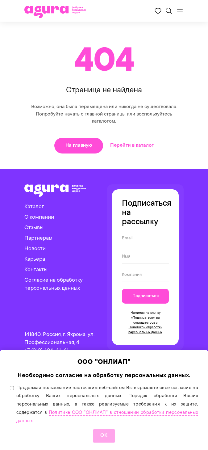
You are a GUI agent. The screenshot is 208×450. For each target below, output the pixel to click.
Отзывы (34, 228)
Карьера (34, 259)
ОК (103, 436)
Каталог (34, 207)
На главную (78, 145)
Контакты (36, 270)
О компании (39, 217)
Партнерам (38, 238)
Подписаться (145, 296)
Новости (35, 249)
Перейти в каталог (132, 145)
